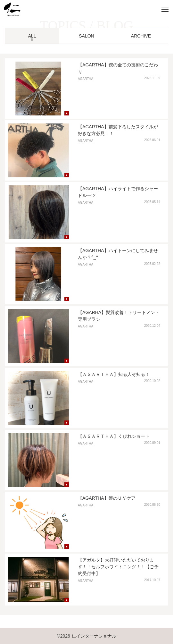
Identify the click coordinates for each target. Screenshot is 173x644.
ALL (32, 35)
